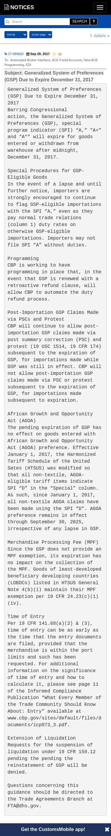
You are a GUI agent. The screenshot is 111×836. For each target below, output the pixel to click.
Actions (100, 36)
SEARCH (79, 21)
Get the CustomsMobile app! (53, 829)
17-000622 (14, 54)
